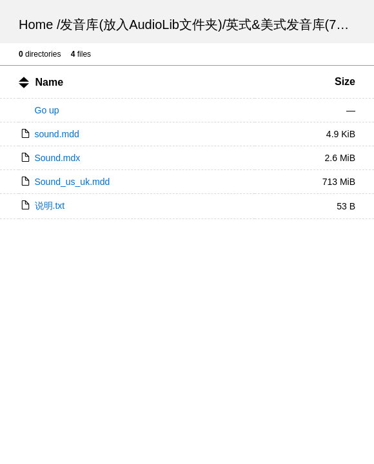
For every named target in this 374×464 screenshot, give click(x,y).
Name (49, 82)
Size (345, 81)
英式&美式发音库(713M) (296, 24)
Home (36, 24)
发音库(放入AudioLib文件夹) (141, 24)
